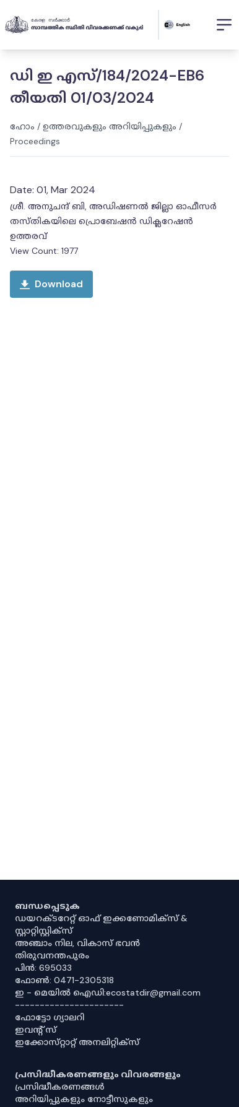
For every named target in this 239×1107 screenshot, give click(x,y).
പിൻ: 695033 (43, 967)
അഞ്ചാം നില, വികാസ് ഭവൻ (77, 943)
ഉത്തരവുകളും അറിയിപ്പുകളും (109, 126)
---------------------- (69, 1004)
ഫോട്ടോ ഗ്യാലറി (49, 1017)
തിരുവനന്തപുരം (52, 955)
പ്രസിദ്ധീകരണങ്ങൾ (60, 1086)
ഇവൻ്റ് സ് (35, 1029)
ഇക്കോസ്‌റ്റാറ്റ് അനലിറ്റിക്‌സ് (77, 1042)
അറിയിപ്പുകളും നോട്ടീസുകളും (84, 1099)
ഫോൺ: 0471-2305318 (64, 980)
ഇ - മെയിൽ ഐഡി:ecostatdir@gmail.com (108, 992)
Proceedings (35, 141)
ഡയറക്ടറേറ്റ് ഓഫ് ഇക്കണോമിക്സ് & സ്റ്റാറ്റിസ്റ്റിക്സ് (101, 924)
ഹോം (22, 126)
